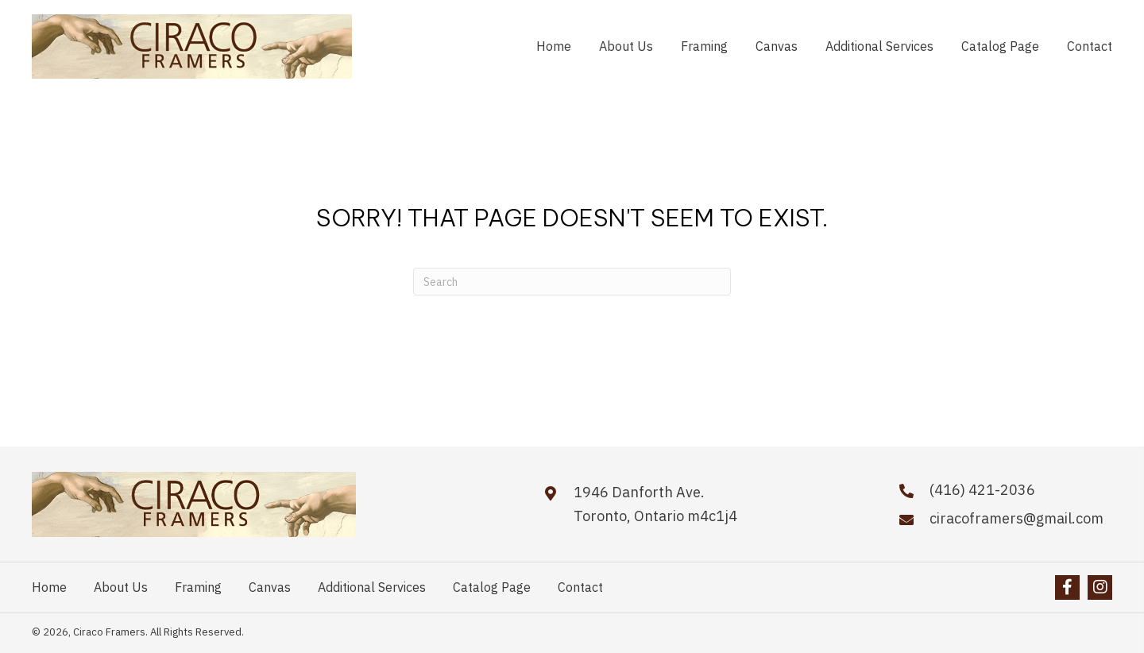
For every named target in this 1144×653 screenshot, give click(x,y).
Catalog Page (492, 587)
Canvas (270, 587)
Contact (580, 587)
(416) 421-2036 (982, 490)
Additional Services (372, 587)
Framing (198, 587)
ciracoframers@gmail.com (1016, 518)
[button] (1067, 587)
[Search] (572, 282)
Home (49, 587)
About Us (121, 587)
